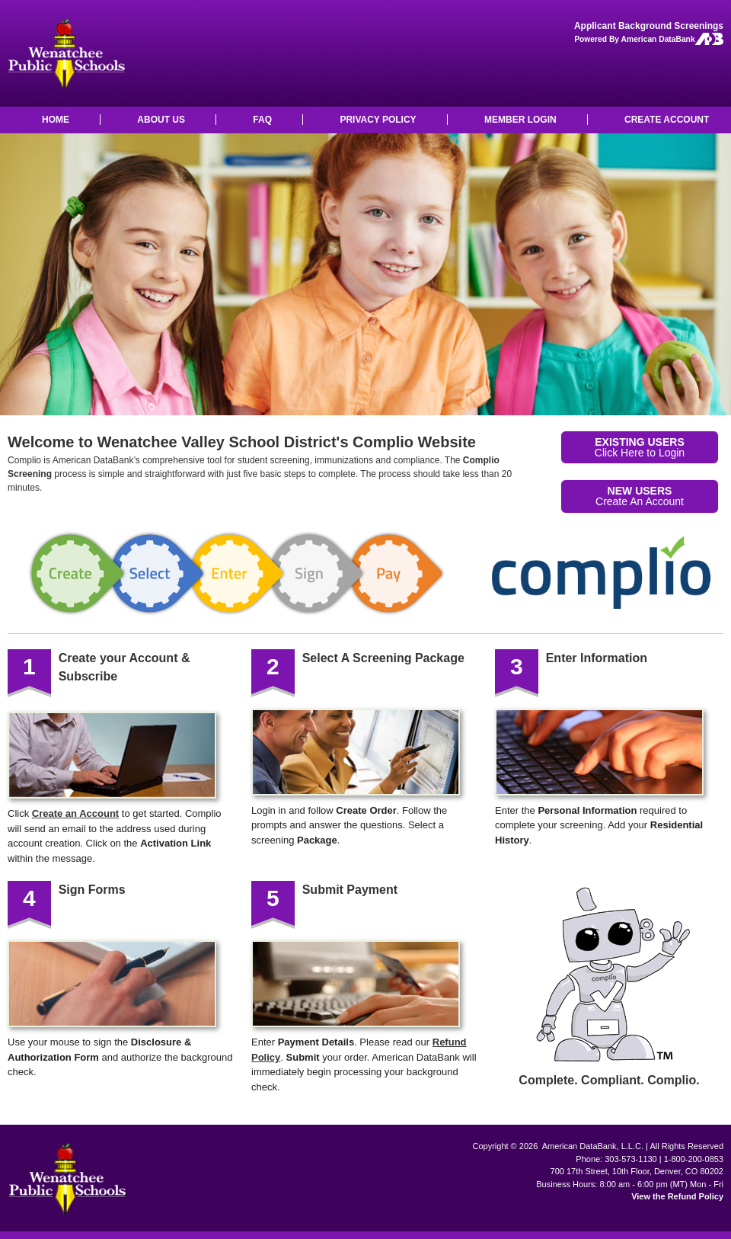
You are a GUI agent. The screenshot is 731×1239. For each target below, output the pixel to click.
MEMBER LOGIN (520, 119)
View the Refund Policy (677, 1196)
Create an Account (75, 813)
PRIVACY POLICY (378, 119)
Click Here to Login (640, 447)
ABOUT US (161, 119)
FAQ (262, 119)
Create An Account (639, 496)
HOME (55, 119)
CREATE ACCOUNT (666, 119)
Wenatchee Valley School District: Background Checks (66, 53)
